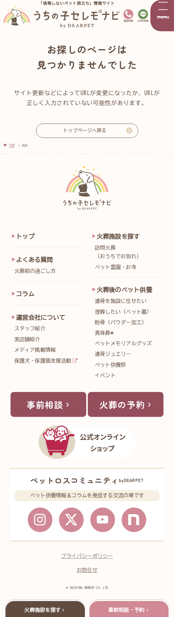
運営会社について (40, 317)
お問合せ (87, 571)
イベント (105, 375)
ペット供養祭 (110, 364)
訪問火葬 (129, 253)
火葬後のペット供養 (124, 290)
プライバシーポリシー (87, 557)
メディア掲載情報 (35, 349)
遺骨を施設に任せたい (121, 301)
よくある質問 (34, 260)
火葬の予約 (126, 404)
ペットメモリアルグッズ (123, 343)
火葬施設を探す (118, 236)
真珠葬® (104, 332)
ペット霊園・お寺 (115, 267)
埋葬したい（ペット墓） (123, 311)
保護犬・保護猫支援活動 (43, 360)
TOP (12, 145)
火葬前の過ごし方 (35, 271)
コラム (25, 294)
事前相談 (49, 404)
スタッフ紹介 (29, 328)
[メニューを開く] (162, 15)
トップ (25, 236)
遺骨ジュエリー (113, 354)
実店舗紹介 (27, 339)
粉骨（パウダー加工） (121, 322)
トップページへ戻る (84, 130)
